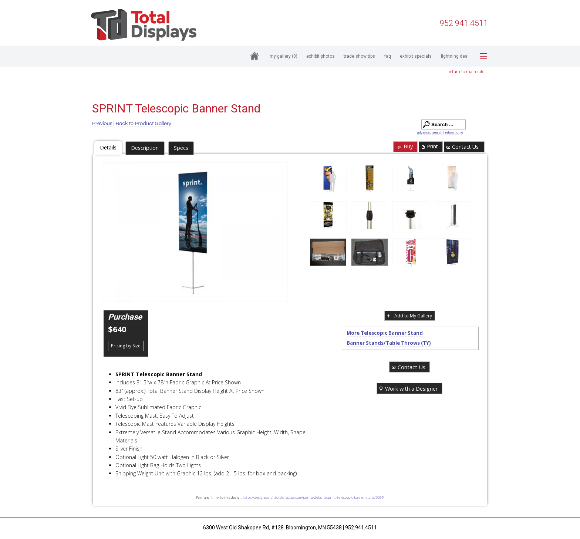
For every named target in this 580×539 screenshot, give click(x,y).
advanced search (430, 132)
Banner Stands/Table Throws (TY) (389, 343)
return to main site (466, 71)
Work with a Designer (408, 388)
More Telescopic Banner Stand (385, 333)
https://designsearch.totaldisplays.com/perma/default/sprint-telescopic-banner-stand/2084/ (313, 497)
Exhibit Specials (416, 56)
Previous (102, 123)
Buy (404, 146)
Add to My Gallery (409, 316)
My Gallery (283, 56)
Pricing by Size (126, 346)
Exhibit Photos (320, 56)
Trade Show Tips (359, 56)
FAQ (387, 56)
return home (454, 132)
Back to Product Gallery (144, 123)
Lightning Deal (455, 56)
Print (429, 146)
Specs (181, 147)
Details (108, 147)
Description (145, 147)
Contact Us (462, 146)
